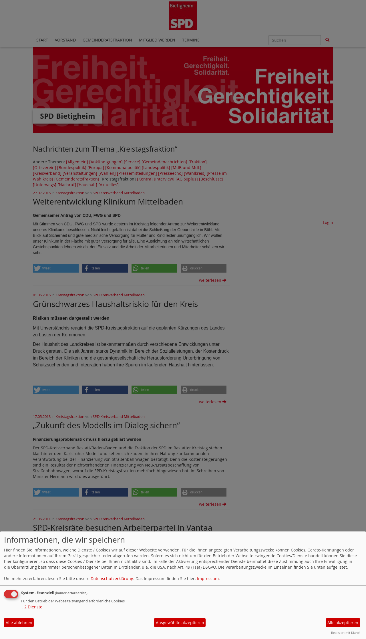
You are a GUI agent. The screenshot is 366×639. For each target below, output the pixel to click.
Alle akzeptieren (342, 622)
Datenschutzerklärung (112, 578)
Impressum (208, 578)
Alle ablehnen (19, 622)
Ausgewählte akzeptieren (180, 622)
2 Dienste (31, 607)
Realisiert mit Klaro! (345, 632)
